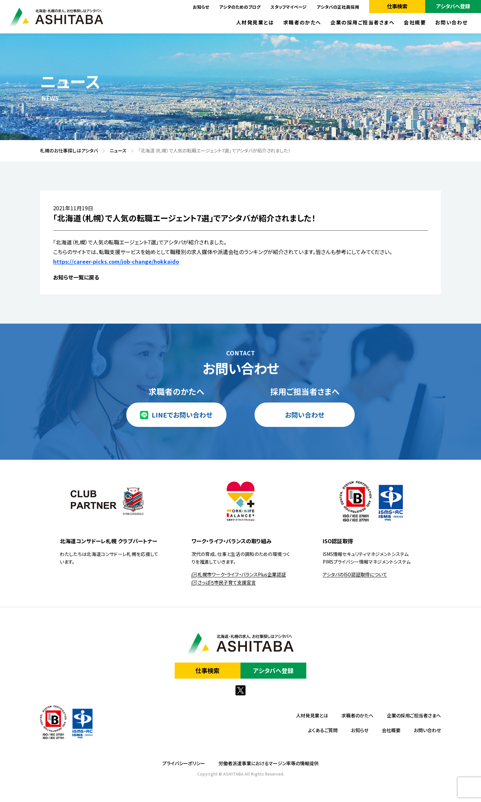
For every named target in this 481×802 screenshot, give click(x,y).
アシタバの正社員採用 (338, 7)
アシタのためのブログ (240, 7)
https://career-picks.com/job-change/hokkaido (116, 261)
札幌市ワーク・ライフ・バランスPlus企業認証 (238, 574)
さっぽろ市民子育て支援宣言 (223, 582)
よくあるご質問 (323, 730)
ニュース (116, 150)
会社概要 (415, 22)
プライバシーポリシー (183, 763)
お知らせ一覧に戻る (76, 277)
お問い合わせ (451, 22)
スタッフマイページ (289, 7)
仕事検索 (397, 6)
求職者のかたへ (302, 22)
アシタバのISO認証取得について (355, 574)
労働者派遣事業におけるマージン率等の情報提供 (268, 763)
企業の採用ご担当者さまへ (362, 22)
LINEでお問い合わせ (182, 415)
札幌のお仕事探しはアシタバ (66, 150)
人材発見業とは (255, 22)
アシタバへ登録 (453, 6)
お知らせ (201, 7)
